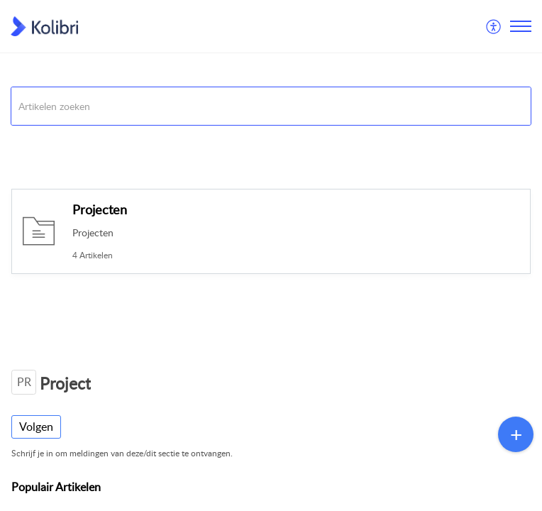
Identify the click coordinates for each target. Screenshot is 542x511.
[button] (494, 26)
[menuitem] (494, 26)
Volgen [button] (36, 426)
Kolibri (24, 143)
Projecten (99, 209)
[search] (271, 106)
